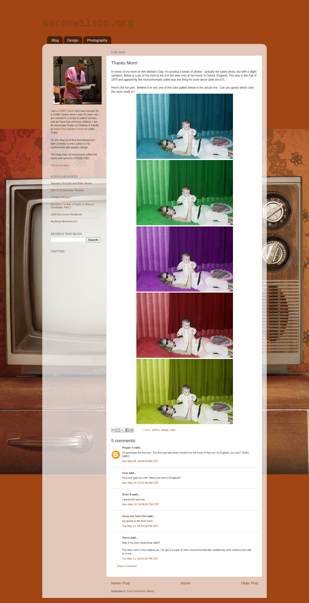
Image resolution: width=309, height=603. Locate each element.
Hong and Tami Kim (134, 516)
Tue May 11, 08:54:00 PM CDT (140, 558)
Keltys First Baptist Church (69, 128)
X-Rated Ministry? (61, 197)
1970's (155, 429)
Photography (97, 40)
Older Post (249, 583)
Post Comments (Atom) (140, 591)
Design (73, 40)
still (217, 79)
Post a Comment (127, 566)
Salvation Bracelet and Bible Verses (71, 183)
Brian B (126, 494)
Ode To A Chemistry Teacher (67, 190)
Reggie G (127, 447)
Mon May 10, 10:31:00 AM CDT (140, 482)
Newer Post (120, 583)
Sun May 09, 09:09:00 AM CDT (140, 461)
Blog (55, 40)
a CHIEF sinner (65, 110)
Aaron (126, 537)
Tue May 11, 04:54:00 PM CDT (140, 526)
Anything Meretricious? (64, 221)
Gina (125, 472)
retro (173, 429)
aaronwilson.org (87, 23)
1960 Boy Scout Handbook (66, 214)
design (165, 429)
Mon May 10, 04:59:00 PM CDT (140, 504)
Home (185, 583)
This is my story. (60, 165)
